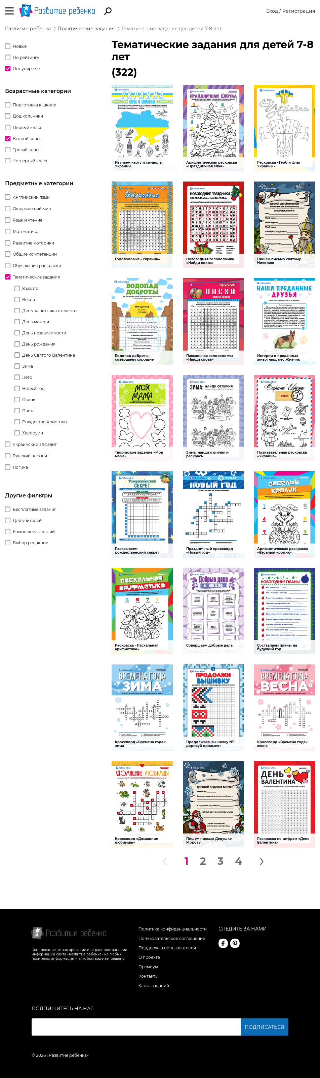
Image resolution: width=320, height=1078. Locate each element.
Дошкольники (28, 116)
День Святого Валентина (48, 355)
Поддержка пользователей (167, 947)
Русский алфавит (31, 455)
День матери (35, 321)
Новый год (33, 388)
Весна (28, 299)
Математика (25, 231)
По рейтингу (26, 57)
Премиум (148, 966)
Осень (28, 399)
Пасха (28, 410)
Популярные (26, 68)
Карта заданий (153, 985)
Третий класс (27, 149)
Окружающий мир (32, 208)
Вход (272, 11)
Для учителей (27, 520)
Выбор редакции (30, 542)
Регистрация (298, 11)
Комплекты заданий (34, 531)
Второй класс (27, 138)
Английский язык (31, 197)
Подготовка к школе (34, 104)
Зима (27, 366)
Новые (20, 46)
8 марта (30, 288)
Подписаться (264, 1027)
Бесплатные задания (34, 509)
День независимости (44, 332)
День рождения (38, 344)
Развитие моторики (33, 243)
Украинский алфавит (35, 444)
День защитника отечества (50, 310)
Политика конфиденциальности (172, 929)
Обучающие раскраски (37, 265)
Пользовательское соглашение (171, 938)
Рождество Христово (44, 421)
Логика (20, 467)
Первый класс (27, 127)
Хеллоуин (32, 432)
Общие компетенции (35, 254)
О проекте (149, 957)
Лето (27, 377)
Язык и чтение (27, 220)
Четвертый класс (30, 160)
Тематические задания (36, 277)
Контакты (148, 976)
